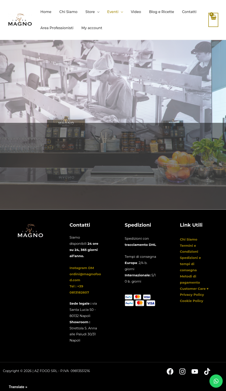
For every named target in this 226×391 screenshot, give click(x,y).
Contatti (189, 12)
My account (91, 28)
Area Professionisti (56, 28)
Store (90, 12)
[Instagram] (182, 371)
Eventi (113, 12)
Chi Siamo (68, 12)
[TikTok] (207, 371)
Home (45, 12)
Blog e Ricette (161, 12)
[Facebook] (170, 371)
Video (136, 12)
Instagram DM (82, 268)
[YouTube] (194, 371)
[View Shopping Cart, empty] (213, 20)
